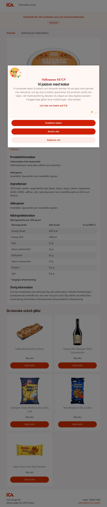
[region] (53, 106)
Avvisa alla (53, 131)
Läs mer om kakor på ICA (53, 105)
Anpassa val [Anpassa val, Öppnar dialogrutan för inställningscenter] (53, 140)
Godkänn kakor (53, 122)
